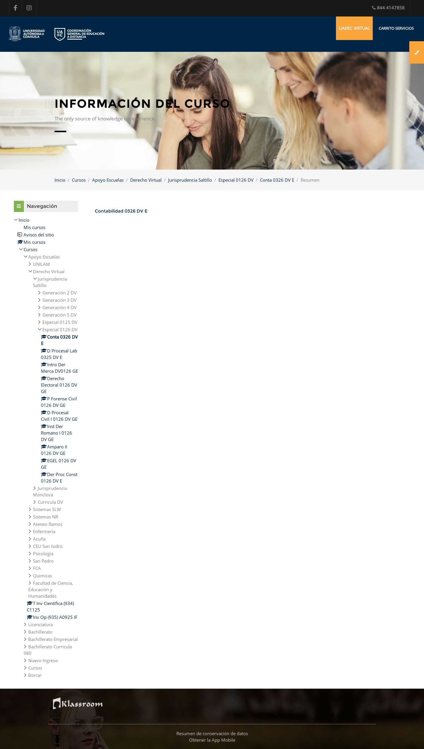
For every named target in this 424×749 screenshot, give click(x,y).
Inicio (59, 180)
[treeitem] (46, 447)
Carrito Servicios (396, 28)
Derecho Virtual (146, 180)
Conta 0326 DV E (277, 180)
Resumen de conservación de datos (212, 733)
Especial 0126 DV (236, 180)
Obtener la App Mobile (212, 740)
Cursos (79, 180)
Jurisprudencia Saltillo (190, 180)
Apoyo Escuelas (108, 180)
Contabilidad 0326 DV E (121, 211)
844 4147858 (388, 8)
